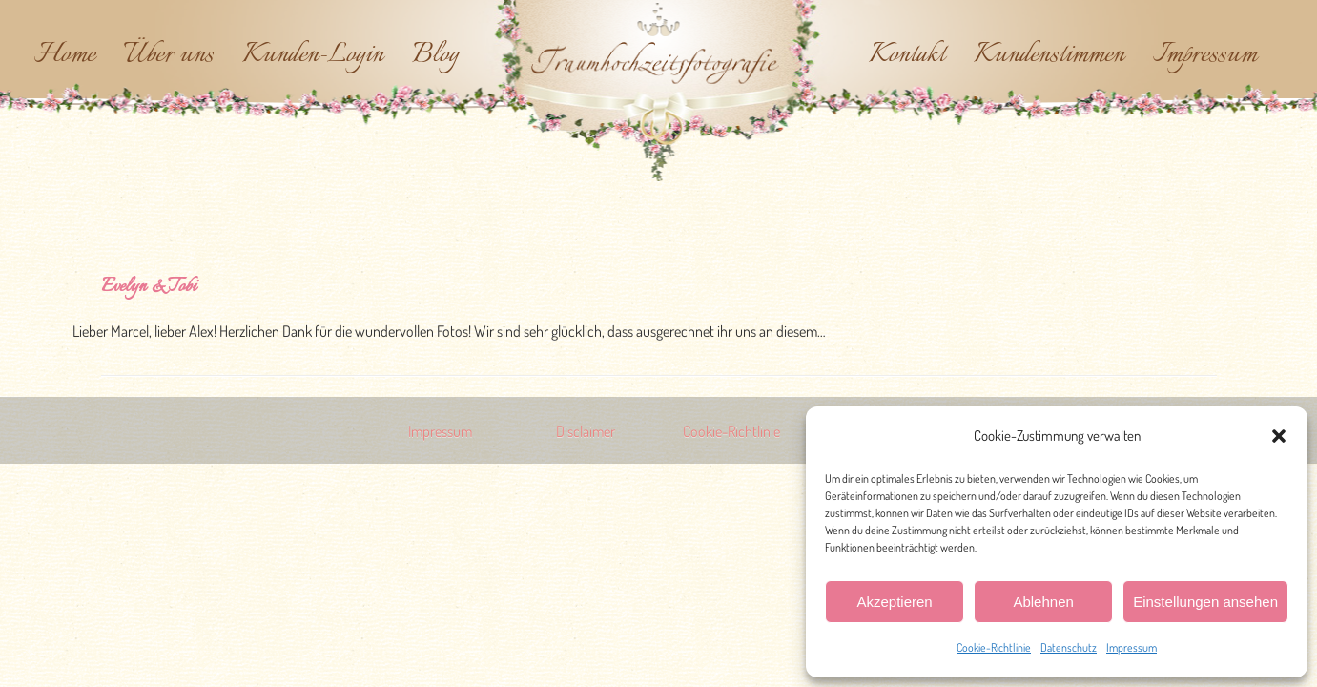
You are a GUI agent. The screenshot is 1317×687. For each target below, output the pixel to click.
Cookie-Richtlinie (994, 647)
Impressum (1131, 647)
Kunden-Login (312, 55)
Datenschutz (1068, 647)
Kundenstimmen (1049, 55)
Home (64, 55)
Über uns (169, 55)
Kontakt (907, 55)
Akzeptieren (894, 601)
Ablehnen (1043, 601)
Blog (435, 55)
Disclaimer (585, 431)
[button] (1278, 436)
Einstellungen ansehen (1205, 601)
